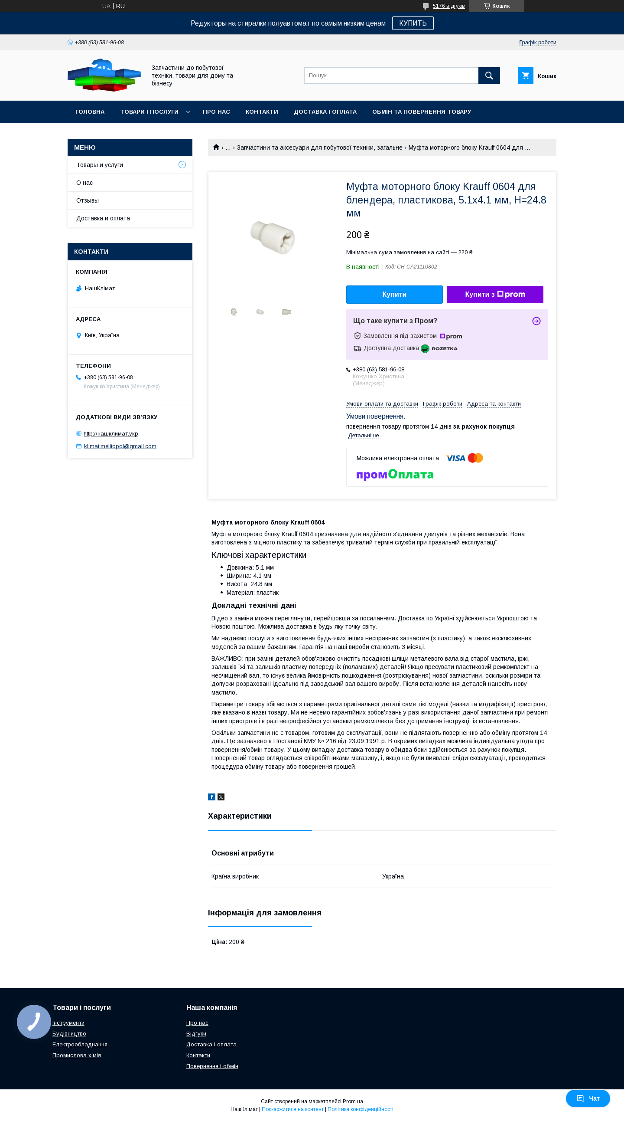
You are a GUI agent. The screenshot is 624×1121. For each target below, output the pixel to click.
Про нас (216, 111)
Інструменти (68, 1022)
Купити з (495, 294)
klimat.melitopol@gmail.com (120, 446)
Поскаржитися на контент (293, 1109)
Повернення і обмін (212, 1066)
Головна (89, 111)
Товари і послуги (149, 111)
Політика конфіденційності (360, 1109)
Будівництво (69, 1033)
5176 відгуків (449, 6)
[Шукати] (489, 75)
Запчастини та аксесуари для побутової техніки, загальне (320, 147)
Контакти (262, 111)
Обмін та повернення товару (421, 111)
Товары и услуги (99, 164)
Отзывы (87, 200)
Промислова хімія (76, 1055)
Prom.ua (353, 1101)
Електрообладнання (79, 1044)
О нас (84, 182)
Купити (395, 294)
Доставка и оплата (103, 218)
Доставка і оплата (325, 111)
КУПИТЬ (413, 23)
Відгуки (196, 1033)
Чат (588, 1098)
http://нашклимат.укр (111, 433)
